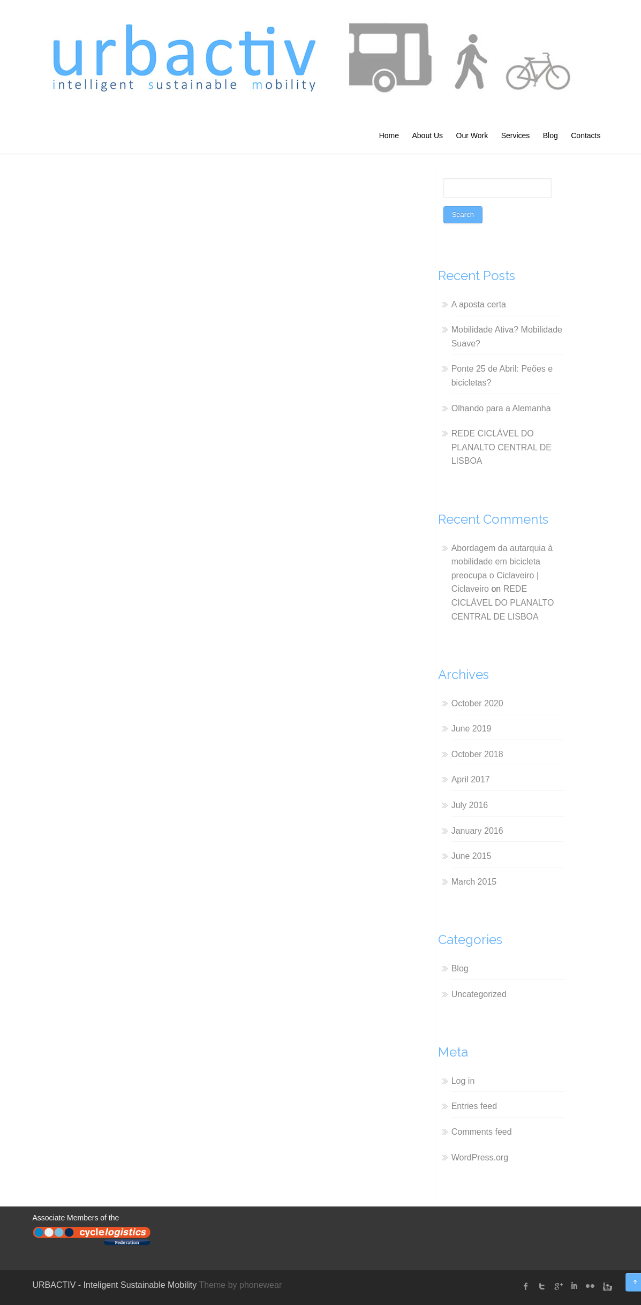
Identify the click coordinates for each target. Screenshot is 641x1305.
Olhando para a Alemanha (501, 408)
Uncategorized (479, 994)
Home (389, 135)
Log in (463, 1080)
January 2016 (477, 830)
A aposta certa (478, 304)
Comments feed (481, 1131)
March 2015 (474, 881)
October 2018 (477, 754)
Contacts (585, 135)
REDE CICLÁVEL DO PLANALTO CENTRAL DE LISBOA (501, 447)
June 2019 (471, 728)
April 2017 (470, 779)
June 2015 (471, 856)
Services (515, 135)
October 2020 (477, 703)
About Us (427, 135)
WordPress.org (479, 1157)
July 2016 (469, 805)
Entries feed (474, 1106)
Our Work (472, 135)
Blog (550, 135)
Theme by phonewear (240, 1284)
